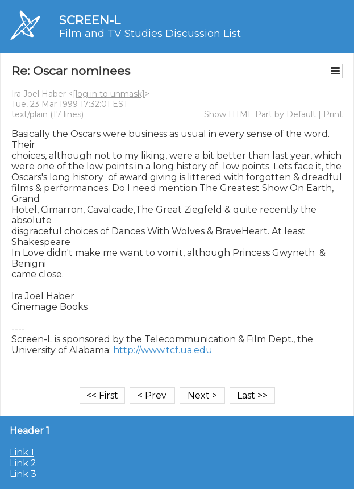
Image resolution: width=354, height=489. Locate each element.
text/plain (29, 114)
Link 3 (23, 474)
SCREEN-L (89, 20)
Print (333, 114)
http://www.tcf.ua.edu (163, 350)
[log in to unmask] (109, 94)
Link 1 (22, 452)
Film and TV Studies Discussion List (150, 33)
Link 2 (23, 463)
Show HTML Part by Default (260, 114)
